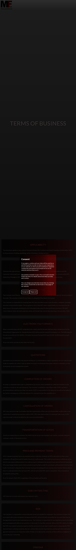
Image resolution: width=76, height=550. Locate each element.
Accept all (25, 292)
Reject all (34, 292)
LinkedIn (51, 275)
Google (36, 275)
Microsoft (42, 275)
